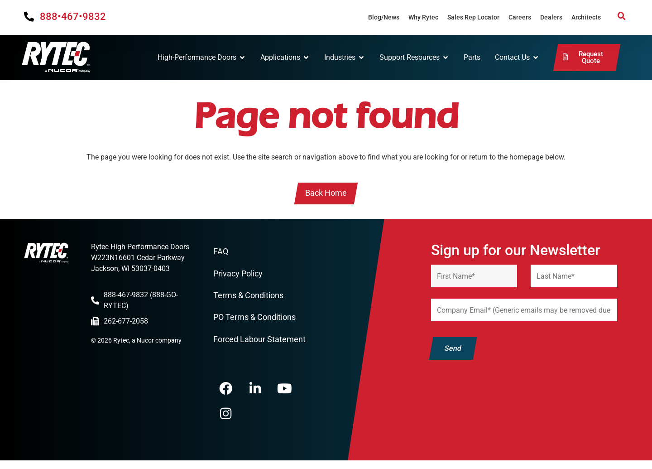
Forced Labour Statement (259, 340)
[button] (621, 16)
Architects (586, 17)
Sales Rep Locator (473, 17)
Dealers (551, 17)
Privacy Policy (238, 274)
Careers (519, 17)
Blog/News (383, 17)
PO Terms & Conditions (254, 318)
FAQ (220, 252)
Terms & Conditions (248, 296)
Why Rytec (423, 17)
